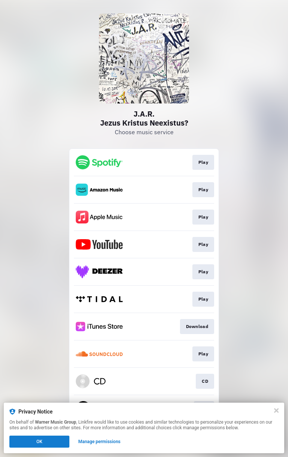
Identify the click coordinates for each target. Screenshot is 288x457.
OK (39, 441)
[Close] (276, 411)
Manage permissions (99, 441)
